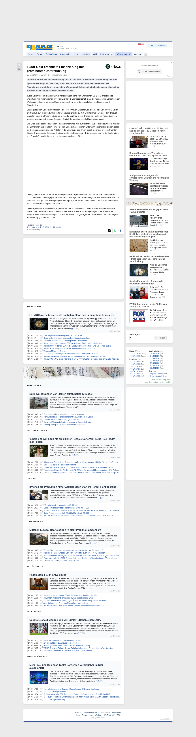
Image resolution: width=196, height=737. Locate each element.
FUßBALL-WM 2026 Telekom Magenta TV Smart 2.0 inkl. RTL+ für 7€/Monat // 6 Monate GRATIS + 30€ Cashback (90, 510)
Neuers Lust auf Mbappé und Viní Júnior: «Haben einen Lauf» (65, 620)
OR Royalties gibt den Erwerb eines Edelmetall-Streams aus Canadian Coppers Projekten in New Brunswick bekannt (91, 697)
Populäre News (156, 374)
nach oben (164, 718)
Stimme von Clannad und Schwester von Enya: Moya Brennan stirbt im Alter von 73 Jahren (80, 462)
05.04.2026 (154, 354)
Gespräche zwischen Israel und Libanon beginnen (63, 414)
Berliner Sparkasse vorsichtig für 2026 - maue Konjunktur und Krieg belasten (74, 356)
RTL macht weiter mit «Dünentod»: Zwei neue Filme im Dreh (68, 598)
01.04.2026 (154, 363)
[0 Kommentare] (33, 230)
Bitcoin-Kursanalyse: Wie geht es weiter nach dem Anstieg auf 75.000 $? (149, 154)
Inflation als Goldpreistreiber (54, 692)
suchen (160, 338)
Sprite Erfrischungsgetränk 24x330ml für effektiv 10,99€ (66, 513)
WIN (95, 54)
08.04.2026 (135, 371)
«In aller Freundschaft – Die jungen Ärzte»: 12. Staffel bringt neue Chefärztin (74, 600)
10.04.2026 (135, 366)
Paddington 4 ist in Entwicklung (47, 575)
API (113, 715)
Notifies (168, 382)
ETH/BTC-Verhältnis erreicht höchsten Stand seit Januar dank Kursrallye (71, 315)
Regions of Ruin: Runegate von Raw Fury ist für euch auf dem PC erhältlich (74, 553)
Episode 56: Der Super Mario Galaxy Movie (61, 561)
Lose (76, 54)
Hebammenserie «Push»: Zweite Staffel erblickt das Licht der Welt (70, 595)
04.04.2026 (154, 356)
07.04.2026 (135, 374)
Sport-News (34, 611)
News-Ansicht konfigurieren (161, 380)
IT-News (31, 478)
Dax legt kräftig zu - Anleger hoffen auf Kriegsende (64, 425)
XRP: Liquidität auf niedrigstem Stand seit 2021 (62, 335)
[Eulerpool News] (34, 227)
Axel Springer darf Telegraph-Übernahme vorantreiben (65, 603)
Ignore (162, 382)
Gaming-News (35, 521)
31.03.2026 (154, 366)
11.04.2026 (135, 364)
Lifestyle (86, 54)
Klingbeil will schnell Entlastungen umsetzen (61, 419)
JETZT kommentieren (149, 71)
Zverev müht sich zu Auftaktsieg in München (61, 643)
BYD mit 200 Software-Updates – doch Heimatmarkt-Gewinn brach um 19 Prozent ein (78, 516)
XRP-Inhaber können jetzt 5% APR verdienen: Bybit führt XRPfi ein (70, 354)
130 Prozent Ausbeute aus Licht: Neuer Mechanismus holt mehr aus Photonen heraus (78, 467)
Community (65, 54)
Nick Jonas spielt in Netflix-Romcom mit (59, 465)
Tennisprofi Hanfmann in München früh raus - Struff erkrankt (67, 651)
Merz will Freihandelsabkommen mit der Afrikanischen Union (68, 417)
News (30, 54)
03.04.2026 (154, 358)
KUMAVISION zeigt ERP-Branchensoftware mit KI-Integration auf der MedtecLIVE (76, 694)
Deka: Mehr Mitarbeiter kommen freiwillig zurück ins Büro (66, 338)
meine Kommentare (150, 382)
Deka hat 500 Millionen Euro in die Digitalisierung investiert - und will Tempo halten (77, 346)
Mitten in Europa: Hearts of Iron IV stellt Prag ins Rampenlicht (65, 530)
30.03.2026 (154, 368)
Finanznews (34, 306)
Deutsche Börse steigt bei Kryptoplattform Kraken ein (65, 341)
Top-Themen (34, 385)
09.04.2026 (135, 369)
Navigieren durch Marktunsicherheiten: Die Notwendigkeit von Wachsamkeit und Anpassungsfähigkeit (149, 234)
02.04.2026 (154, 361)
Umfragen (106, 54)
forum (169, 76)
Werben (137, 54)
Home (77, 715)
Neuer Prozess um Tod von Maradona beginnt (62, 640)
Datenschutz (88, 713)
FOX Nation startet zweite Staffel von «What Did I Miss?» (148, 305)
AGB (97, 713)
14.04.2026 (135, 354)
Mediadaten (105, 713)
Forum (39, 54)
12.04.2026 (135, 362)
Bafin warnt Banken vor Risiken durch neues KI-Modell (61, 394)
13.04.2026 (135, 356)
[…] (73, 328)
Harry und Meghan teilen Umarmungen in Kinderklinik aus (67, 422)
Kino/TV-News (35, 566)
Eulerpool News (60, 75)
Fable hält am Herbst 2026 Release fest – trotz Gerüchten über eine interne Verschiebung (80, 558)
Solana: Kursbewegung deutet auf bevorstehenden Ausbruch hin (69, 348)
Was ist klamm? (124, 54)
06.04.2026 (135, 376)
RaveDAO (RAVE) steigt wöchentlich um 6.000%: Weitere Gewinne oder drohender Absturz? (81, 359)
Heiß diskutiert (156, 376)
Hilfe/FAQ (107, 715)
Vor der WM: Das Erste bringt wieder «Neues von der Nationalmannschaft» (74, 606)
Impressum (116, 713)
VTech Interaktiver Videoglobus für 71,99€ (60, 505)
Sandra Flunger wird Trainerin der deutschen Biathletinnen (146, 282)
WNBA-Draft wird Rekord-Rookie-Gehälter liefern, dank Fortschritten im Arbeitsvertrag (78, 648)
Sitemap (78, 713)
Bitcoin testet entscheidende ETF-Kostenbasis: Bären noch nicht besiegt (72, 343)
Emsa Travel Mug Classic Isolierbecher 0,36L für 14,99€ (66, 508)
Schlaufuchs (51, 54)
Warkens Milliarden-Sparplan (55, 351)
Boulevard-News (37, 430)
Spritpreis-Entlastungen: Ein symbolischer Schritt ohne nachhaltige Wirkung (149, 177)
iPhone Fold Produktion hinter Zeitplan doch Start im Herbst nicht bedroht (72, 487)
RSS (119, 715)
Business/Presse (37, 656)
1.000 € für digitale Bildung (54, 699)
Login (152, 45)
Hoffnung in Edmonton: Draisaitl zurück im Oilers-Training (66, 645)
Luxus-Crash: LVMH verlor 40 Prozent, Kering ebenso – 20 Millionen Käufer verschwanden (148, 130)
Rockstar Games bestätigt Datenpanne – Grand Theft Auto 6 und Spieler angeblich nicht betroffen (83, 555)
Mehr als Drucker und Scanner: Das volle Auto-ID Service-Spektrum (71, 689)
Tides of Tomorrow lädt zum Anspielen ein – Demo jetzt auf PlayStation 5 (73, 550)
